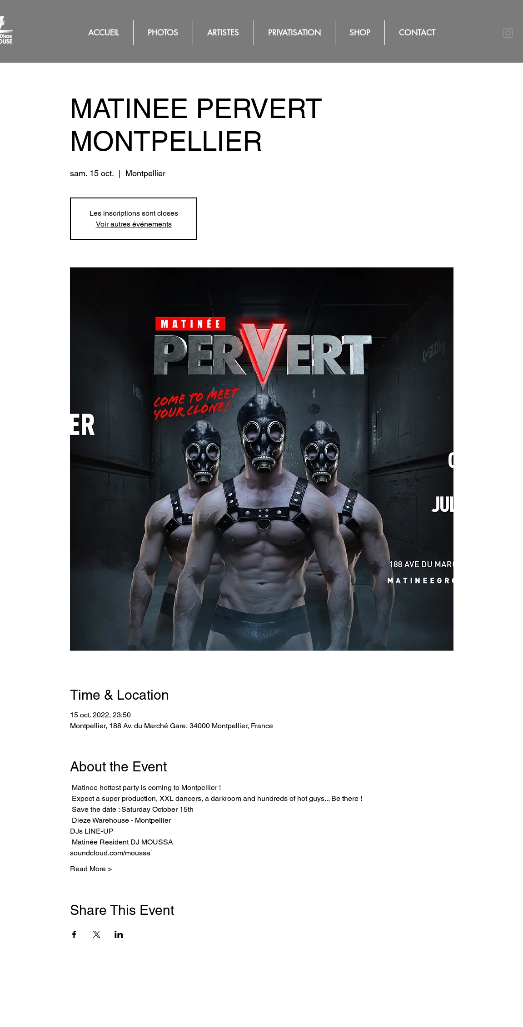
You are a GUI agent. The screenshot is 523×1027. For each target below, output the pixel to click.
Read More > (91, 868)
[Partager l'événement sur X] (96, 934)
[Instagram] (508, 33)
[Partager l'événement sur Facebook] (74, 934)
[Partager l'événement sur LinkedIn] (119, 934)
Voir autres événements (134, 224)
